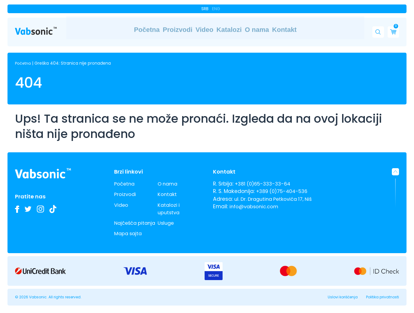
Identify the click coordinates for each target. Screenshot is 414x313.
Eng (215, 8)
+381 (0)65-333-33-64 (264, 176)
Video (191, 29)
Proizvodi (149, 29)
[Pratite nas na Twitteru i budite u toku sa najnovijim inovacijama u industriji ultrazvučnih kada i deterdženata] (29, 201)
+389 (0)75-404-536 (284, 183)
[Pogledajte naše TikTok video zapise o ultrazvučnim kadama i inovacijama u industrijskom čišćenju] (57, 201)
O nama (274, 29)
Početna (105, 29)
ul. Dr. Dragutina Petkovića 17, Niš (276, 191)
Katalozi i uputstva (169, 201)
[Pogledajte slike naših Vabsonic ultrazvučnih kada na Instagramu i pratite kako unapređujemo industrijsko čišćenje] (43, 201)
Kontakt (316, 29)
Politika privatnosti (382, 297)
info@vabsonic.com (255, 199)
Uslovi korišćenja (343, 297)
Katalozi (231, 29)
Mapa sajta (129, 233)
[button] (376, 29)
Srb (205, 8)
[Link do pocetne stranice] (36, 28)
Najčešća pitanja (126, 219)
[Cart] (391, 29)
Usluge (166, 215)
